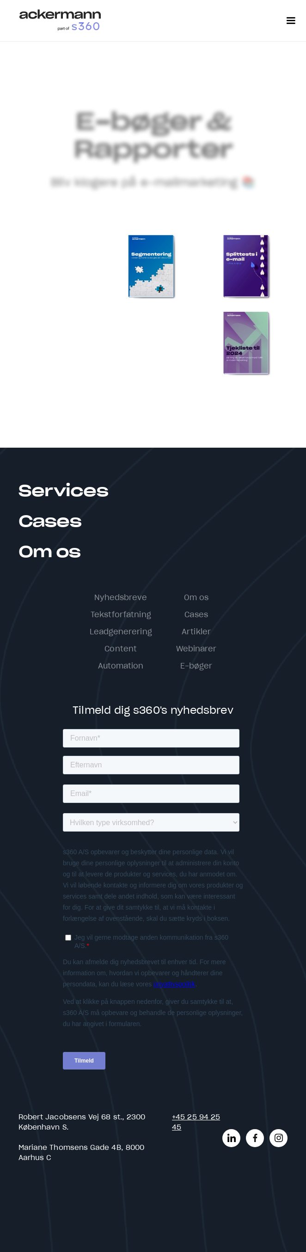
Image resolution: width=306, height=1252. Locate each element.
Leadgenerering (121, 632)
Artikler (196, 632)
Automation (121, 666)
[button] (290, 21)
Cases (49, 522)
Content (120, 649)
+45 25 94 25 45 (196, 1122)
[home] (60, 20)
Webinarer (196, 649)
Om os (49, 552)
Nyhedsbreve (120, 598)
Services (63, 491)
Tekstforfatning (121, 615)
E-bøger (196, 666)
